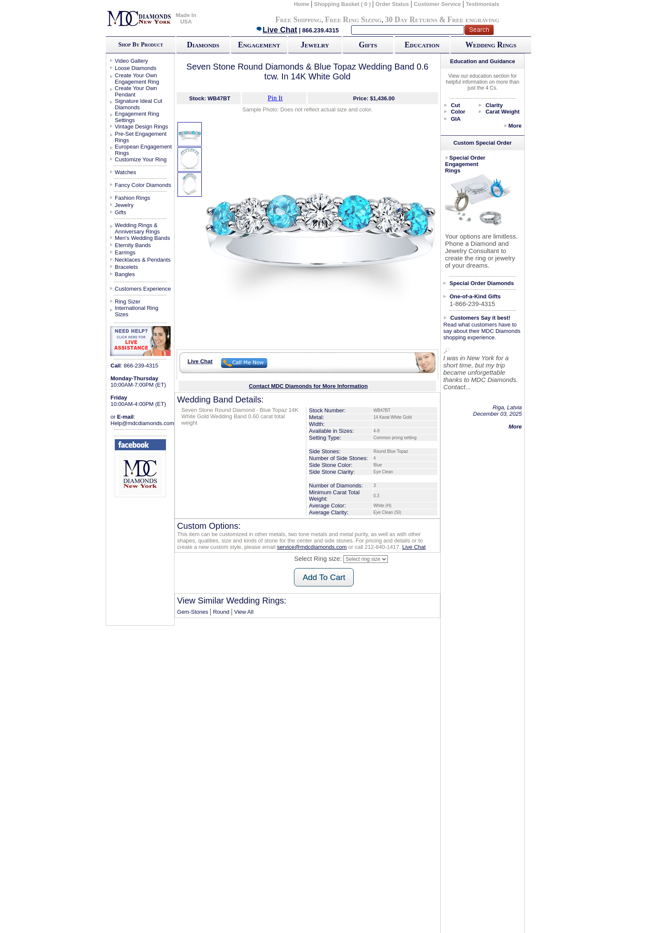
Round (221, 612)
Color (458, 111)
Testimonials (483, 4)
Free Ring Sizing (353, 19)
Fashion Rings (132, 198)
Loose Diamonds (136, 68)
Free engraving (473, 19)
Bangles (125, 274)
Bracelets (126, 267)
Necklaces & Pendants (143, 260)
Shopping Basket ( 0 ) (343, 4)
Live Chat (276, 30)
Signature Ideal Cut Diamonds (138, 104)
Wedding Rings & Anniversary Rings (137, 228)
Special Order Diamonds (482, 283)
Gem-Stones (192, 612)
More (514, 125)
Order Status (392, 4)
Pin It (275, 98)
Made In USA (186, 18)
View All (243, 612)
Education (421, 45)
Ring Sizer (127, 301)
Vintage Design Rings (141, 126)
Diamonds (203, 45)
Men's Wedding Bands (142, 238)
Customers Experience (143, 289)
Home (301, 4)
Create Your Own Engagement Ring (137, 78)
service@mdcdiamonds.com (311, 547)
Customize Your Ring (140, 159)
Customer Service (437, 4)
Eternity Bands (133, 245)
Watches (125, 172)
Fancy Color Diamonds (143, 185)
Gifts (368, 45)
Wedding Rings (490, 45)
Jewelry (315, 45)
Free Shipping (298, 19)
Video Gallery (131, 61)
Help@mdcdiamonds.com (142, 423)
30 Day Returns (411, 19)
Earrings (125, 252)
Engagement (259, 45)
